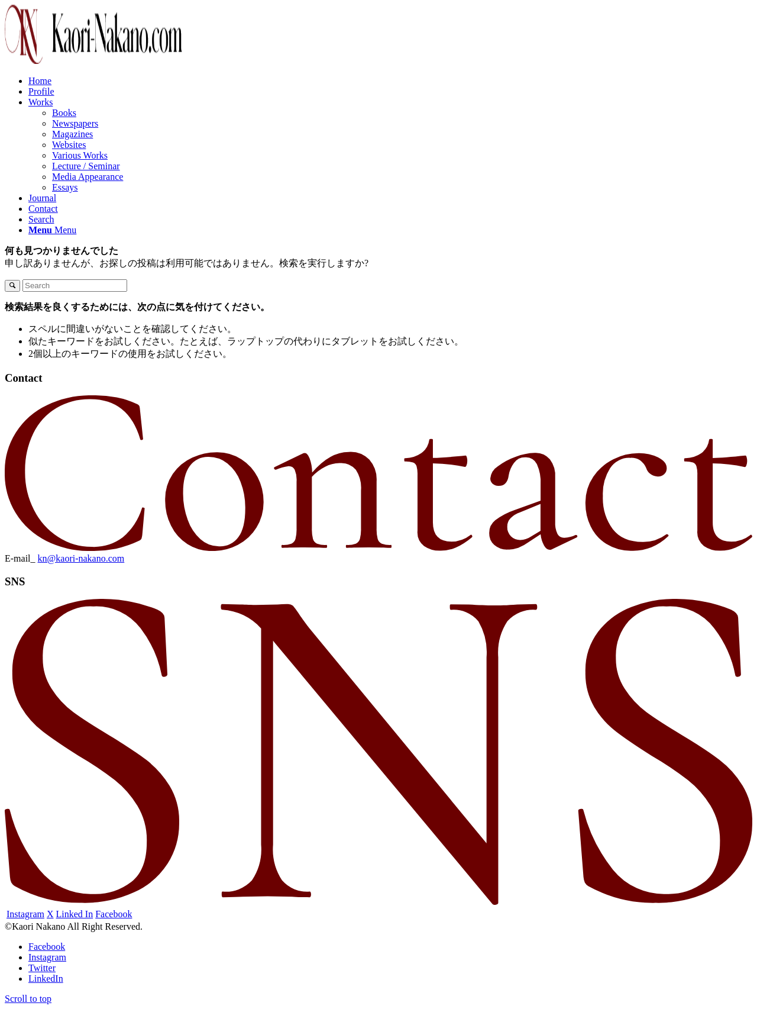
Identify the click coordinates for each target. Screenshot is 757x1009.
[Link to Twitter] (42, 968)
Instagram (25, 914)
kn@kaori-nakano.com (81, 558)
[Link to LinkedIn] (45, 978)
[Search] (41, 219)
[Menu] (52, 230)
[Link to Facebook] (46, 947)
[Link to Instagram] (47, 957)
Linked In (74, 914)
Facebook (113, 914)
